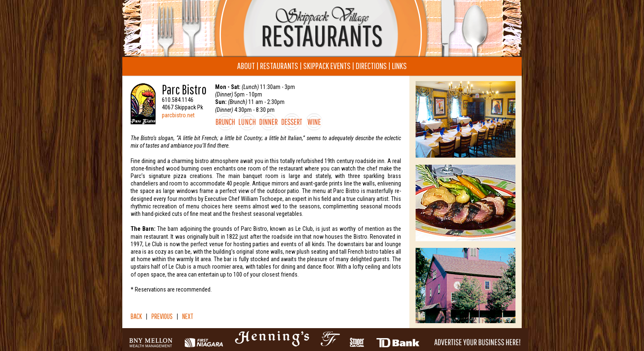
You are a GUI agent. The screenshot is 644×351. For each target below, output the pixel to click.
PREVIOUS (162, 316)
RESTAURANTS (279, 65)
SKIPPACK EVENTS (327, 65)
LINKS (399, 65)
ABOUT (246, 65)
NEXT (187, 316)
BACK (136, 316)
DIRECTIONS (371, 65)
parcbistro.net (178, 115)
